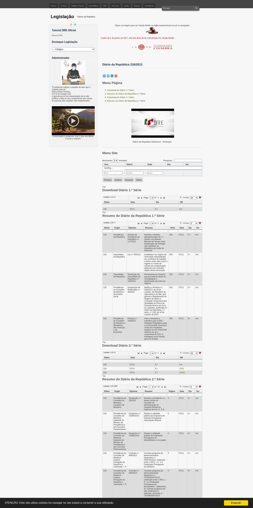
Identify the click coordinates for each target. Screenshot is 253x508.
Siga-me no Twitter (75, 24)
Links (126, 6)
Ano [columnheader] (106, 164)
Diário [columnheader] (130, 164)
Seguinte (129, 179)
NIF (105, 6)
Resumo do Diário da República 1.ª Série (126, 94)
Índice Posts (77, 6)
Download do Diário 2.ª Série (120, 97)
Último (139, 179)
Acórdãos (93, 6)
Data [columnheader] (149, 164)
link (180, 209)
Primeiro (107, 179)
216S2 (182, 372)
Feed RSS (71, 24)
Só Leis (115, 6)
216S (181, 368)
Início (53, 6)
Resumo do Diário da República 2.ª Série (126, 101)
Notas (137, 6)
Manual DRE (57, 35)
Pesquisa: (182, 160)
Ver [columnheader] (187, 164)
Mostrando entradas (114, 160)
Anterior (118, 179)
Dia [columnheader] (168, 164)
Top (104, 187)
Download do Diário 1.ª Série (120, 90)
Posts (64, 6)
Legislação (62, 16)
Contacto (149, 6)
